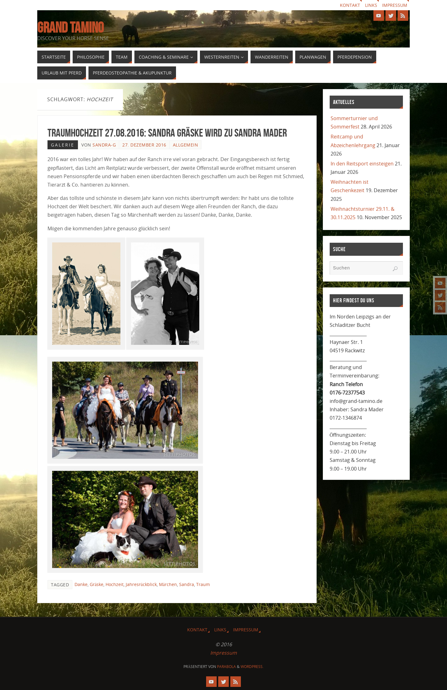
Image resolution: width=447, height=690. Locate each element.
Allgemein (185, 145)
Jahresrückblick (141, 584)
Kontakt (350, 5)
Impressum (394, 5)
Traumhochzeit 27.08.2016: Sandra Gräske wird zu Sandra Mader (167, 133)
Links (371, 5)
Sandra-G (104, 145)
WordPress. (252, 666)
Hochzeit (115, 584)
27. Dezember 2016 (144, 145)
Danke (81, 584)
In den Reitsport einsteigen (362, 163)
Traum (203, 584)
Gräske (96, 584)
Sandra (186, 584)
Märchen (168, 584)
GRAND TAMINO (70, 28)
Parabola (226, 666)
